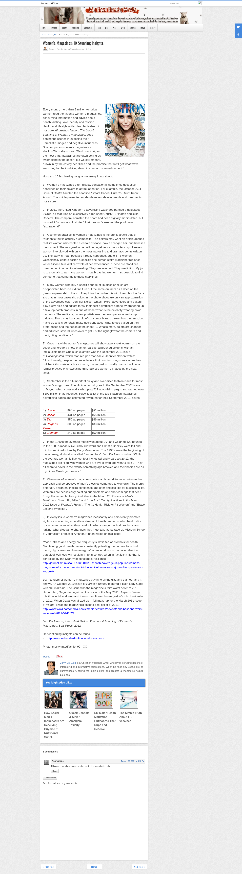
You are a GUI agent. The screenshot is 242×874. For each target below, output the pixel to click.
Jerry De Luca (68, 662)
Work (123, 27)
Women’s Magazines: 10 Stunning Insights (73, 42)
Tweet (46, 656)
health (50, 35)
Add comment (50, 778)
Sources (44, 3)
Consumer (88, 27)
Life (106, 27)
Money (152, 27)
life (55, 35)
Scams (133, 27)
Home (44, 27)
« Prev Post (48, 867)
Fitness (54, 27)
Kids (114, 27)
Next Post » (139, 867)
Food (99, 27)
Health (64, 27)
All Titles (54, 3)
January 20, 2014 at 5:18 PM (132, 761)
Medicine (75, 27)
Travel (142, 27)
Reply (54, 771)
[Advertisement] (71, 78)
